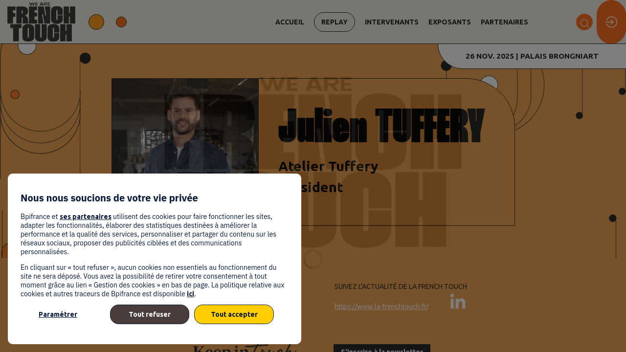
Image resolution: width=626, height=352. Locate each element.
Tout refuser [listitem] (150, 314)
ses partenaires (86, 216)
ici (190, 294)
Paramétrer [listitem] (58, 314)
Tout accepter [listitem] (234, 314)
